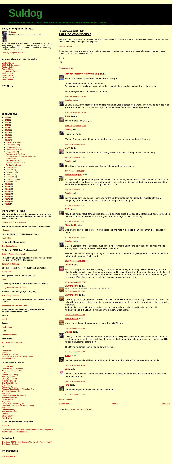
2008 (7, 197)
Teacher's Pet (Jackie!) (11, 264)
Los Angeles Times (10, 71)
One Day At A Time (9, 379)
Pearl (4, 280)
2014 (7, 140)
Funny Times (7, 75)
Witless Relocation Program (13, 403)
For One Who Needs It (75, 34)
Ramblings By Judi (9, 387)
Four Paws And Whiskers (12, 342)
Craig (67, 116)
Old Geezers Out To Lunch (12, 368)
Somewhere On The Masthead (14, 222)
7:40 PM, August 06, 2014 (75, 381)
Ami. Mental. (7, 393)
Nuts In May (6, 350)
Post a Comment (65, 399)
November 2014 (13, 145)
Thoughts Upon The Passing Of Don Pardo (21, 156)
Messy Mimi (6, 272)
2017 (7, 133)
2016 (7, 135)
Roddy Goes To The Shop (15, 154)
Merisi (4, 319)
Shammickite (71, 286)
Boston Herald (65, 46)
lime (67, 385)
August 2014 (12, 152)
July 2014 (10, 167)
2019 (7, 127)
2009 (7, 194)
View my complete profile (12, 53)
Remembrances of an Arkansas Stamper (18, 406)
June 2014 (11, 170)
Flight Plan (6, 385)
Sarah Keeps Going (10, 375)
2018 (7, 130)
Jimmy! (5, 414)
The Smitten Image (9, 246)
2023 (7, 117)
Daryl (67, 148)
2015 (7, 138)
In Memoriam (11, 158)
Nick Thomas (7, 418)
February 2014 (12, 179)
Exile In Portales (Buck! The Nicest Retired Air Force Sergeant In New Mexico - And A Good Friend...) (27, 431)
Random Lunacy (8, 410)
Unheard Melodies (9, 335)
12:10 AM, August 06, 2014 (75, 282)
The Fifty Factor (8, 377)
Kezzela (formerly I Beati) (12, 371)
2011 (7, 189)
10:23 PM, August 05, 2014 (75, 261)
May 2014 (11, 172)
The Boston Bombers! (10, 444)
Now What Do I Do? (13, 161)
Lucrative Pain (7, 366)
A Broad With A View (10, 354)
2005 (7, 204)
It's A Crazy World (9, 399)
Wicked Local (7, 73)
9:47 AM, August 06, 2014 (75, 352)
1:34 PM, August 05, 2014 (75, 144)
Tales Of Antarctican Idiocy (15, 163)
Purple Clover (7, 69)
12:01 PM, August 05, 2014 (75, 112)
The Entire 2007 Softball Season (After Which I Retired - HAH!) (27, 442)
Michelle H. (70, 225)
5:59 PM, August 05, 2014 (75, 189)
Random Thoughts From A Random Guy (18, 389)
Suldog (25, 13)
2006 (7, 202)
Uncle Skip (6, 238)
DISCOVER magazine (11, 65)
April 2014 (11, 175)
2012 (7, 187)
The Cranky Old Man (10, 295)
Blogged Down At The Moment (14, 395)
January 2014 (12, 182)
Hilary (68, 355)
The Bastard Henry (9, 383)
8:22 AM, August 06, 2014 (75, 315)
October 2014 (12, 147)
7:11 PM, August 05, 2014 (75, 205)
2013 (7, 184)
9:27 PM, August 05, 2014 (75, 237)
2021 (7, 122)
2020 (7, 125)
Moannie (5, 426)
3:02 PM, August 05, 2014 (75, 158)
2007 (7, 199)
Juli (67, 369)
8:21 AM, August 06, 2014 (75, 291)
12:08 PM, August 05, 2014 (75, 126)
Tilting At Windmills (9, 397)
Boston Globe (7, 67)
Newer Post (64, 404)
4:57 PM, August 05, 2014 (75, 171)
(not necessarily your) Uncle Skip (82, 74)
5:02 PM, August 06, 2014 (75, 365)
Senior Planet (7, 79)
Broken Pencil (8, 77)
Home (115, 404)
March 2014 (11, 177)
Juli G (4, 373)
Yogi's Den (6, 401)
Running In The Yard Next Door (14, 305)
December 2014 (13, 142)
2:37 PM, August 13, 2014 (75, 395)
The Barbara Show (9, 412)
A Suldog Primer (9, 456)
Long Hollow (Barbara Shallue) (14, 288)
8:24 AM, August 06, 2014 (75, 328)
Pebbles (5, 352)
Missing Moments (9, 381)
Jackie (68, 265)
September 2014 (13, 149)
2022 (7, 120)
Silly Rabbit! (6, 408)
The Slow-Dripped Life (11, 391)
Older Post (165, 404)
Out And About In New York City (14, 254)
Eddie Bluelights (73, 174)
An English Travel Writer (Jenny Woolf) (17, 356)
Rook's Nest (7, 327)
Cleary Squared (8, 416)
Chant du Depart (8, 230)
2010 (7, 192)
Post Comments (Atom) (81, 409)
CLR (67, 209)
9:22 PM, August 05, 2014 (75, 221)
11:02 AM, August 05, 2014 (75, 96)
